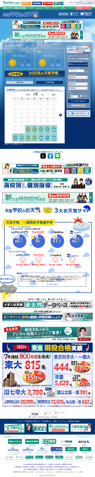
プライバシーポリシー (69, 471)
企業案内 (77, 2)
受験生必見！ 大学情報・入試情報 (24, 466)
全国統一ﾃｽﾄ (71, 2)
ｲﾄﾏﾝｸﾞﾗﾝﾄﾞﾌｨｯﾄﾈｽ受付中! (13, 454)
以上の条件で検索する (78, 101)
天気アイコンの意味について (14, 144)
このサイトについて (40, 471)
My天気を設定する (78, 113)
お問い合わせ (59, 471)
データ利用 (79, 471)
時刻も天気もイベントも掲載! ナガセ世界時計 (59, 469)
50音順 (84, 96)
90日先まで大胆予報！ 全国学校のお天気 (60, 464)
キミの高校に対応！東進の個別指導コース (35, 464)
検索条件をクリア (78, 105)
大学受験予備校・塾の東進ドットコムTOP (23, 471)
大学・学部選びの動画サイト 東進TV (33, 469)
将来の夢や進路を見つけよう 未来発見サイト (67, 466)
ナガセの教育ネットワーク (11, 436)
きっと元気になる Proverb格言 (44, 466)
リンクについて (50, 471)
